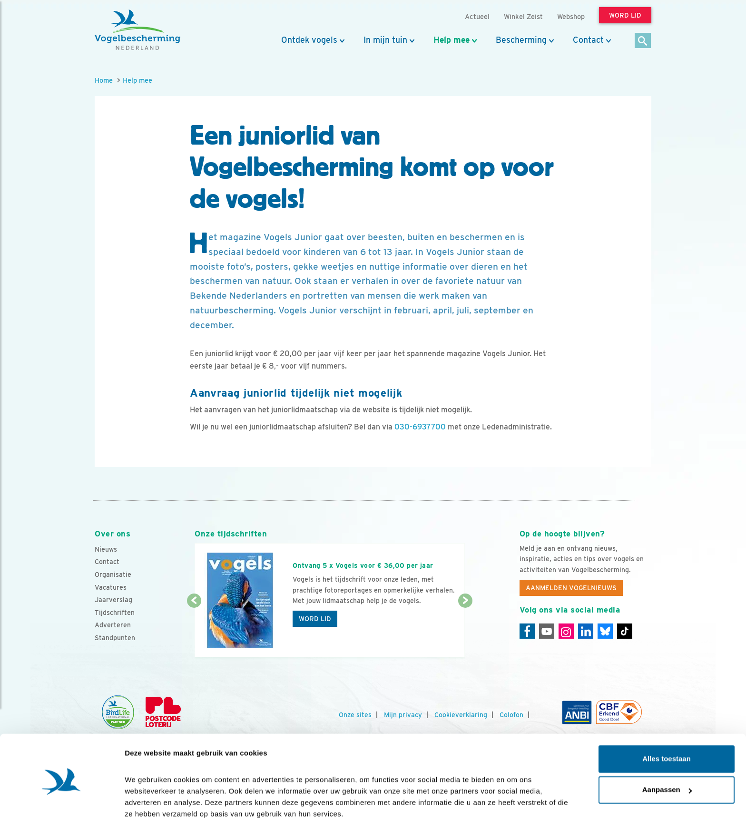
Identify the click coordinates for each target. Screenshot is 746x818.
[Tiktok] (624, 631)
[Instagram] (566, 631)
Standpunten (115, 638)
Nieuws (106, 549)
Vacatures (111, 587)
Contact (588, 40)
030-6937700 (420, 426)
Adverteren (113, 625)
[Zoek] (643, 41)
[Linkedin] (585, 631)
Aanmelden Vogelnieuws (571, 588)
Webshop (571, 16)
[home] (137, 30)
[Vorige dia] (194, 630)
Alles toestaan (666, 718)
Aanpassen (667, 749)
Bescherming (521, 40)
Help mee (451, 40)
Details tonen (147, 799)
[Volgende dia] (465, 630)
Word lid (315, 619)
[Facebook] (527, 631)
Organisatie (113, 574)
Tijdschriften (115, 612)
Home (104, 80)
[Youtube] (546, 631)
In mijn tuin (385, 40)
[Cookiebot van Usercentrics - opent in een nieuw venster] (61, 799)
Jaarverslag (113, 600)
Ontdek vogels (309, 40)
